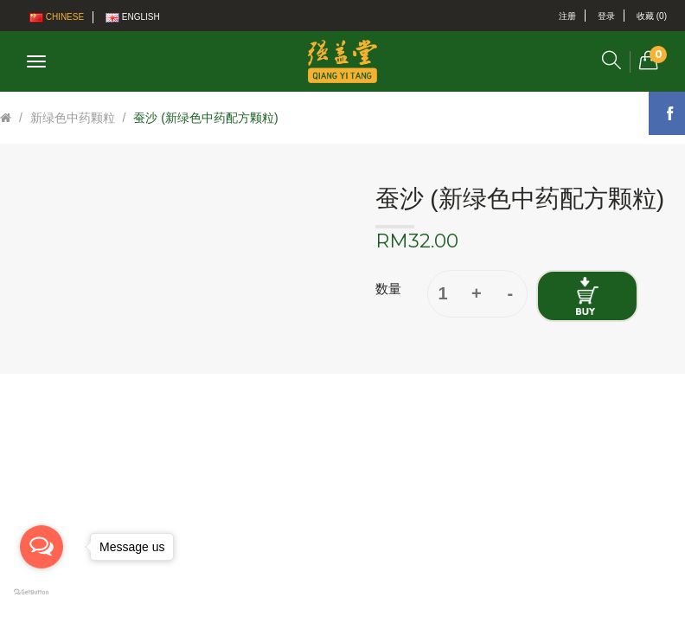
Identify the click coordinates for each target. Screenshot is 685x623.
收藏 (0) (652, 16)
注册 (567, 16)
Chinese (56, 17)
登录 (606, 16)
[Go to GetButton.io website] (41, 593)
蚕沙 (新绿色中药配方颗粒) (205, 118)
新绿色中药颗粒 (72, 118)
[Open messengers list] (41, 546)
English (133, 17)
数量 (388, 288)
